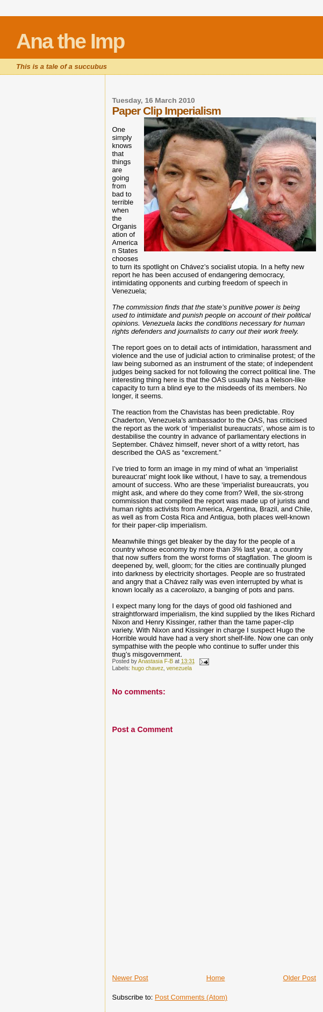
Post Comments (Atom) (191, 997)
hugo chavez (147, 668)
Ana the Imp (70, 41)
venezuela (179, 668)
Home (215, 978)
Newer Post (130, 978)
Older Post (299, 978)
